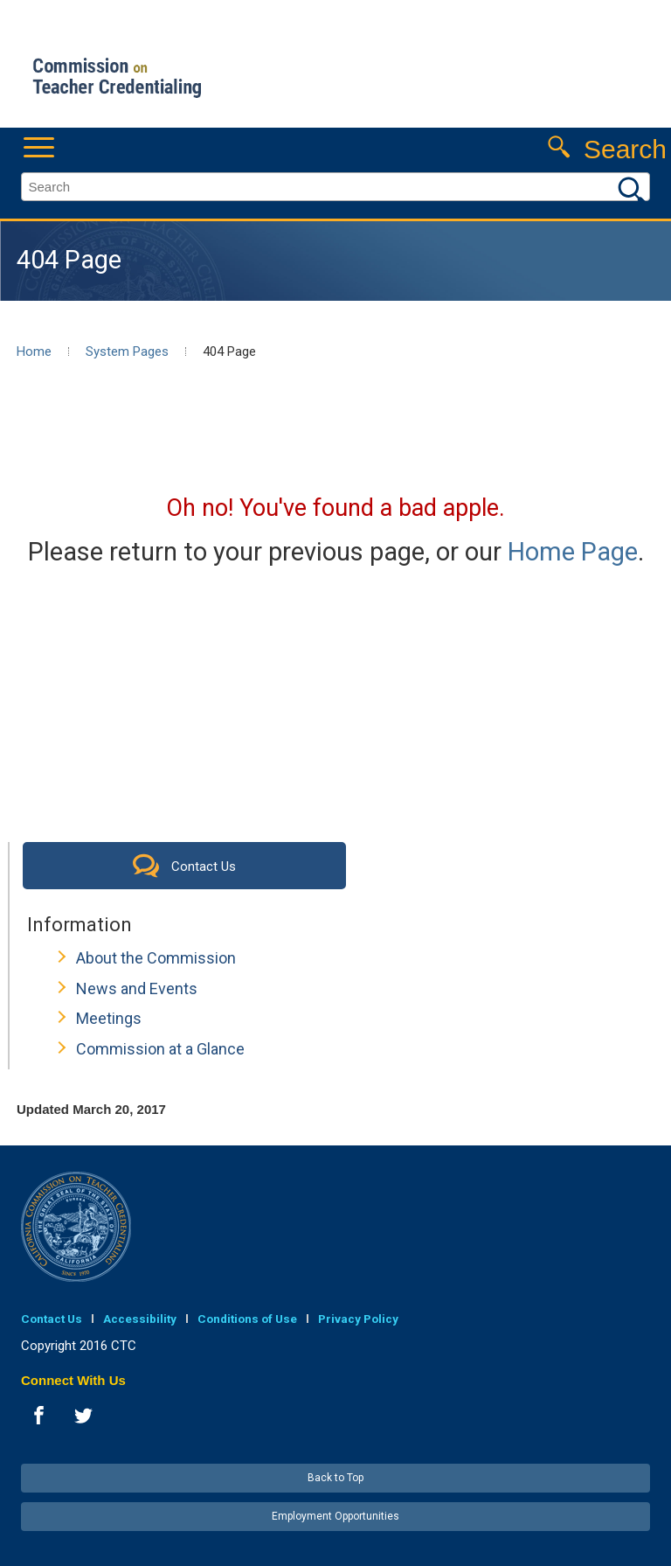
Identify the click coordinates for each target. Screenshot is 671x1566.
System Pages (127, 351)
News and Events (136, 988)
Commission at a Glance (160, 1049)
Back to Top (335, 1478)
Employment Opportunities (335, 1516)
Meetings (109, 1018)
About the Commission (156, 958)
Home (34, 351)
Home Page (573, 552)
